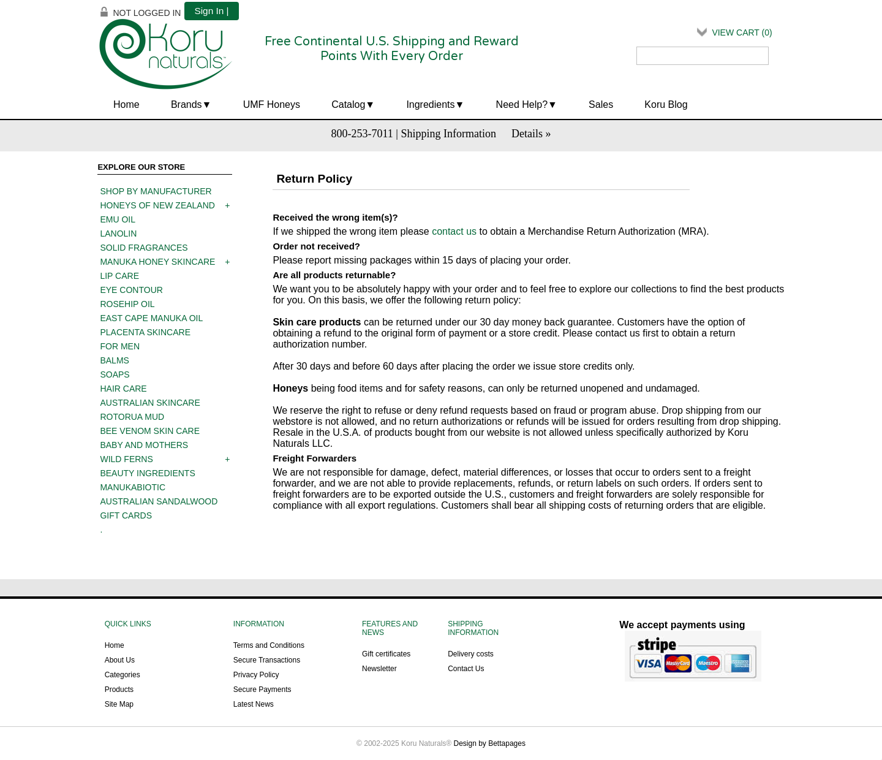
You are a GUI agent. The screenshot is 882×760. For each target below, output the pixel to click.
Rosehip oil (127, 304)
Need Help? (522, 104)
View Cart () (742, 32)
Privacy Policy (256, 675)
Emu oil (117, 219)
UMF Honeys (271, 104)
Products (119, 689)
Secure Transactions (266, 660)
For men (120, 346)
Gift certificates (386, 654)
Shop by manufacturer (155, 191)
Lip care (119, 276)
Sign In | (211, 11)
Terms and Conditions (268, 645)
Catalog (348, 104)
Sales (601, 104)
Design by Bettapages (490, 743)
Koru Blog (665, 104)
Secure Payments (262, 689)
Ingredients (430, 104)
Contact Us (466, 668)
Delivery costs (471, 654)
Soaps (114, 374)
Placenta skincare (145, 332)
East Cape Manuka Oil (151, 318)
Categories (122, 675)
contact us (454, 231)
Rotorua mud (132, 417)
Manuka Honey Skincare (157, 262)
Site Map (119, 704)
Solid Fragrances (143, 248)
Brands (186, 104)
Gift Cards (126, 515)
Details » (531, 133)
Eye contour (131, 290)
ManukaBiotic (132, 487)
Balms (114, 360)
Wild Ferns (126, 459)
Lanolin (118, 233)
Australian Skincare (150, 403)
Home (126, 104)
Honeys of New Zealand (157, 205)
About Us (120, 660)
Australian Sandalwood (158, 501)
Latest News (253, 704)
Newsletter (379, 668)
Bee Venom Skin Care (150, 431)
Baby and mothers (144, 445)
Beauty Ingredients (147, 473)
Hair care (123, 388)
